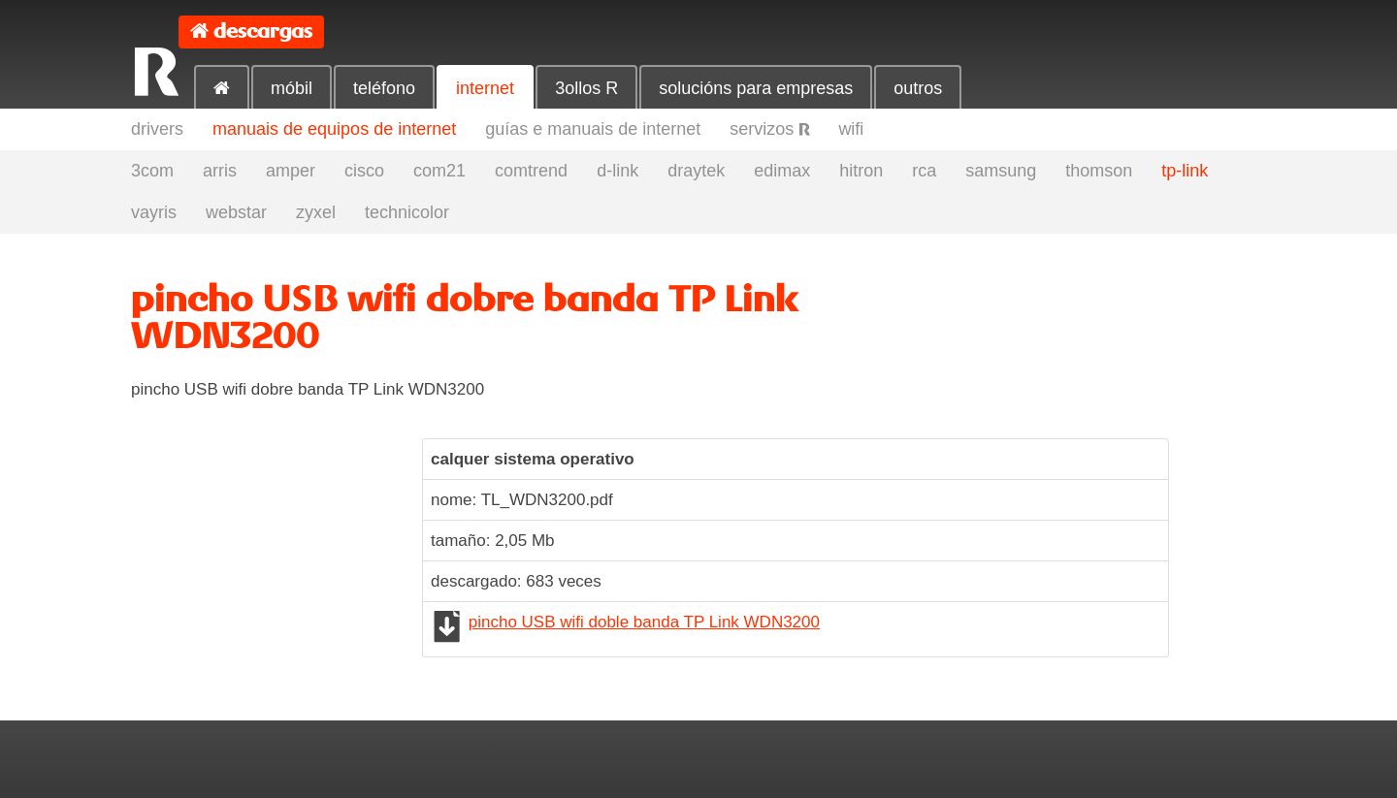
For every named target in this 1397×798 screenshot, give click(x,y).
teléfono (384, 88)
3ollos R (586, 88)
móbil (291, 88)
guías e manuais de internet (592, 129)
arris (220, 170)
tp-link (1184, 170)
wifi (850, 129)
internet (485, 88)
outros (917, 88)
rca (924, 170)
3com (152, 170)
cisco (364, 170)
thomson (1098, 170)
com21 (439, 170)
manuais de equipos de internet (334, 129)
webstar (236, 212)
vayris (154, 212)
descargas (262, 31)
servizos (769, 129)
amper (290, 170)
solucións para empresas (756, 88)
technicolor (407, 212)
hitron (861, 170)
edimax (782, 170)
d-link (617, 170)
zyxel (316, 212)
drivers (157, 129)
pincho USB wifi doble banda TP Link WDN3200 (644, 622)
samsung (1000, 170)
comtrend (531, 170)
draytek (696, 170)
